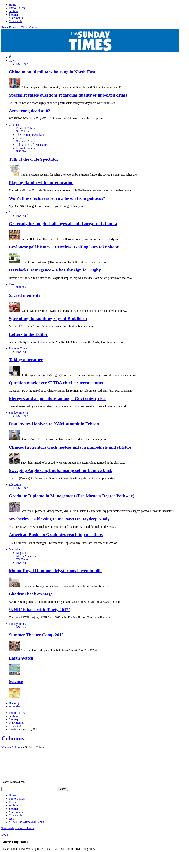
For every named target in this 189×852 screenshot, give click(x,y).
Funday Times (17, 623)
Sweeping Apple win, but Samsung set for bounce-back (60, 470)
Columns (14, 124)
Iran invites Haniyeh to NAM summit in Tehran (54, 423)
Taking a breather (26, 359)
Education (15, 484)
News (12, 60)
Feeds (4, 27)
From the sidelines (27, 148)
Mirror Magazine (26, 556)
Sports (12, 212)
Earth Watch (21, 658)
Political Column (26, 128)
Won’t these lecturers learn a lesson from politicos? (57, 198)
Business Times (18, 348)
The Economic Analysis (30, 134)
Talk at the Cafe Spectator (31, 144)
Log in (5, 834)
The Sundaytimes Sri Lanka (26, 822)
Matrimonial (16, 17)
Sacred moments (24, 295)
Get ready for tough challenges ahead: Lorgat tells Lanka (63, 223)
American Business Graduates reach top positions (56, 534)
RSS (11, 818)
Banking (14, 703)
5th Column (23, 131)
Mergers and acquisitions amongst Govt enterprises (57, 398)
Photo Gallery (17, 7)
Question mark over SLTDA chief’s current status (56, 382)
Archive (13, 11)
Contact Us (15, 21)
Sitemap (13, 14)
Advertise (14, 706)
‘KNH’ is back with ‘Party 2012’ (39, 609)
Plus (11, 284)
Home (12, 4)
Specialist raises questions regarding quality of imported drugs (68, 95)
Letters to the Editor (28, 334)
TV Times (22, 559)
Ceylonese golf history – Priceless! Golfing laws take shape (64, 246)
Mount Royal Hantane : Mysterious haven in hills (55, 570)
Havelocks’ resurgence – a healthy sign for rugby (55, 270)
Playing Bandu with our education (41, 182)
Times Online (29, 27)
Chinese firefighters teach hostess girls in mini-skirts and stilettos (70, 447)
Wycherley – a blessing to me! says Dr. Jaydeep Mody (59, 518)
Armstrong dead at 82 (29, 110)
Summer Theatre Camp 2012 (36, 634)
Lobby (20, 138)
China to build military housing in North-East (52, 71)
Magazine (14, 549)
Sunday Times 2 (18, 412)
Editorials (14, 27)
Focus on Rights (25, 141)
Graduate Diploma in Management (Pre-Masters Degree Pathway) (71, 495)
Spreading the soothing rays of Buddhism (48, 318)
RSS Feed (22, 63)
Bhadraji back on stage (31, 593)
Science (16, 681)
